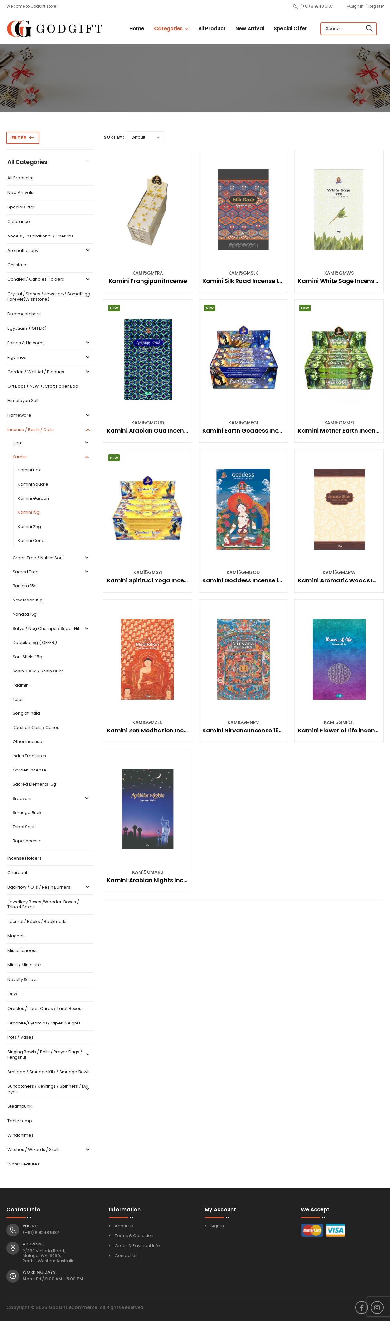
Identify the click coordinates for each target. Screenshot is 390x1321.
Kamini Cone (31, 541)
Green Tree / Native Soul (51, 558)
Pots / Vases (20, 1037)
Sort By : (114, 137)
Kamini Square (33, 484)
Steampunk (19, 1106)
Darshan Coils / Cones (36, 728)
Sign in (355, 6)
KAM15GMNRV (243, 722)
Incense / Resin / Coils (49, 430)
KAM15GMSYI (147, 572)
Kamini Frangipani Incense (148, 281)
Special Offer (290, 28)
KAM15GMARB (147, 872)
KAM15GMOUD (148, 422)
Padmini (21, 685)
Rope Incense (27, 841)
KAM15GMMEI (339, 422)
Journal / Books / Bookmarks (37, 921)
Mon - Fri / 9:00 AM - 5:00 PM (53, 1279)
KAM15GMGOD (243, 572)
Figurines (49, 357)
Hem (51, 443)
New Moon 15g (28, 600)
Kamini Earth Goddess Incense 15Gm (256, 431)
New (114, 307)
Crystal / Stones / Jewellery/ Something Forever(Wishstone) (49, 296)
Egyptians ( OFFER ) (27, 328)
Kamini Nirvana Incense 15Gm (246, 730)
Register (376, 6)
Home (136, 28)
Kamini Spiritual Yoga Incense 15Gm (159, 580)
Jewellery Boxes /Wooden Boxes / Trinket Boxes (43, 904)
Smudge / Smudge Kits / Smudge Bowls (49, 1072)
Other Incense (27, 742)
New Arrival (249, 28)
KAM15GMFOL (339, 722)
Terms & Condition (134, 1236)
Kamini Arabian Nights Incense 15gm (160, 880)
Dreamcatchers (24, 314)
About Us (124, 1226)
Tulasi (18, 699)
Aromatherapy (49, 251)
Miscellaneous (22, 950)
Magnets (16, 936)
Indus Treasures (29, 756)
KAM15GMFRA (147, 273)
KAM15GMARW (339, 572)
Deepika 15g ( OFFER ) (35, 643)
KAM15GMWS (339, 273)
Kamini (51, 457)
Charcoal (17, 873)
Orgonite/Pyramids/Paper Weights (44, 1023)
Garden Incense (29, 770)
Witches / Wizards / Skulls (49, 1150)
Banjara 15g (25, 586)
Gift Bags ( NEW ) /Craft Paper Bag (42, 386)
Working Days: (39, 1272)
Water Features (23, 1164)
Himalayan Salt (23, 401)
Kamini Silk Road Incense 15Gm (247, 281)
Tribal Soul (23, 827)
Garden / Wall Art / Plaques (49, 372)
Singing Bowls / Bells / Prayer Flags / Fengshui (49, 1054)
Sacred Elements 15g (34, 784)
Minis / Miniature (24, 965)
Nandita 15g (25, 614)
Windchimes (20, 1135)
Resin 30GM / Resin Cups (38, 671)
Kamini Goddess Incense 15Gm (247, 580)
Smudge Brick (27, 813)
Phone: (30, 1226)
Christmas (18, 265)
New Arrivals (20, 193)
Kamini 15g (29, 512)
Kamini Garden (33, 498)
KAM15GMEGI (243, 422)
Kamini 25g (29, 526)
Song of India (26, 713)
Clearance (18, 222)
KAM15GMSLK (243, 273)
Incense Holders (24, 858)
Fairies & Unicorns (49, 343)
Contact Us (126, 1256)
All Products (19, 178)
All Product (212, 28)
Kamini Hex (29, 470)
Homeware (49, 415)
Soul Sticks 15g (27, 657)
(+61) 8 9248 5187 (313, 6)
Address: (32, 1244)
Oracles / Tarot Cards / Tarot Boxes (44, 1009)
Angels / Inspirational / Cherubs (40, 236)
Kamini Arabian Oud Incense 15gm (157, 431)
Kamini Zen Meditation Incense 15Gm (161, 730)
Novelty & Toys (22, 980)
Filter (18, 138)
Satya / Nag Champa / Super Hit (51, 628)
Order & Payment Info (137, 1246)
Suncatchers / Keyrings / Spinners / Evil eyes (49, 1089)
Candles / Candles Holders (49, 279)
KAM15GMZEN (147, 722)
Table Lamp (19, 1121)
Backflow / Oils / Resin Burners (49, 887)
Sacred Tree (51, 572)
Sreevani (51, 799)
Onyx (12, 994)
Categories (168, 28)
